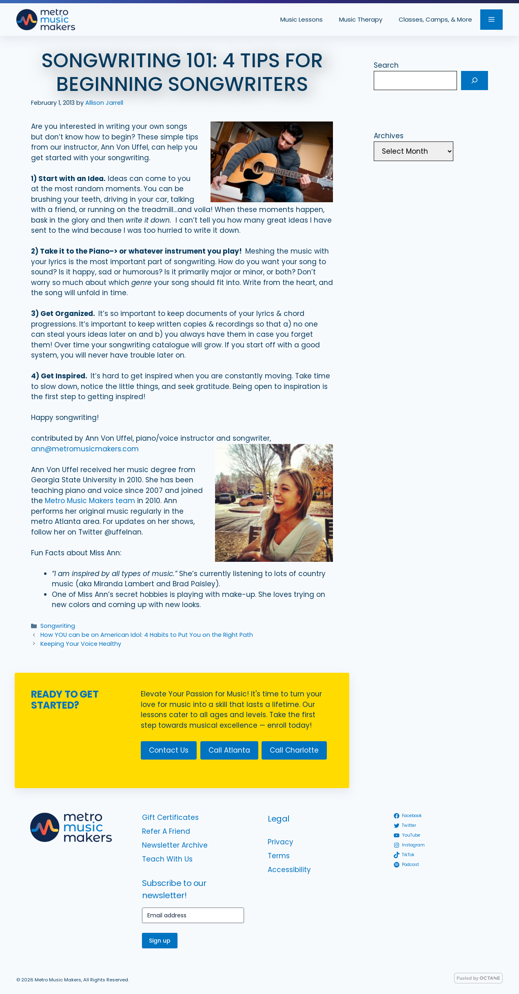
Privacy (280, 842)
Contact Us (169, 750)
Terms (279, 856)
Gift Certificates (170, 817)
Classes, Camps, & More (435, 19)
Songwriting (57, 626)
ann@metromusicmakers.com (85, 449)
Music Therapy (360, 19)
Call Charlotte (294, 750)
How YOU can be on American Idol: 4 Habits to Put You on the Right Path (146, 635)
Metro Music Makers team (90, 501)
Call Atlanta (229, 750)
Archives (389, 136)
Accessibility (289, 870)
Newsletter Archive (175, 845)
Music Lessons (301, 19)
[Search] (474, 81)
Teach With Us (167, 859)
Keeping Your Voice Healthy (80, 644)
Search (386, 65)
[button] (491, 19)
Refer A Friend (166, 831)
